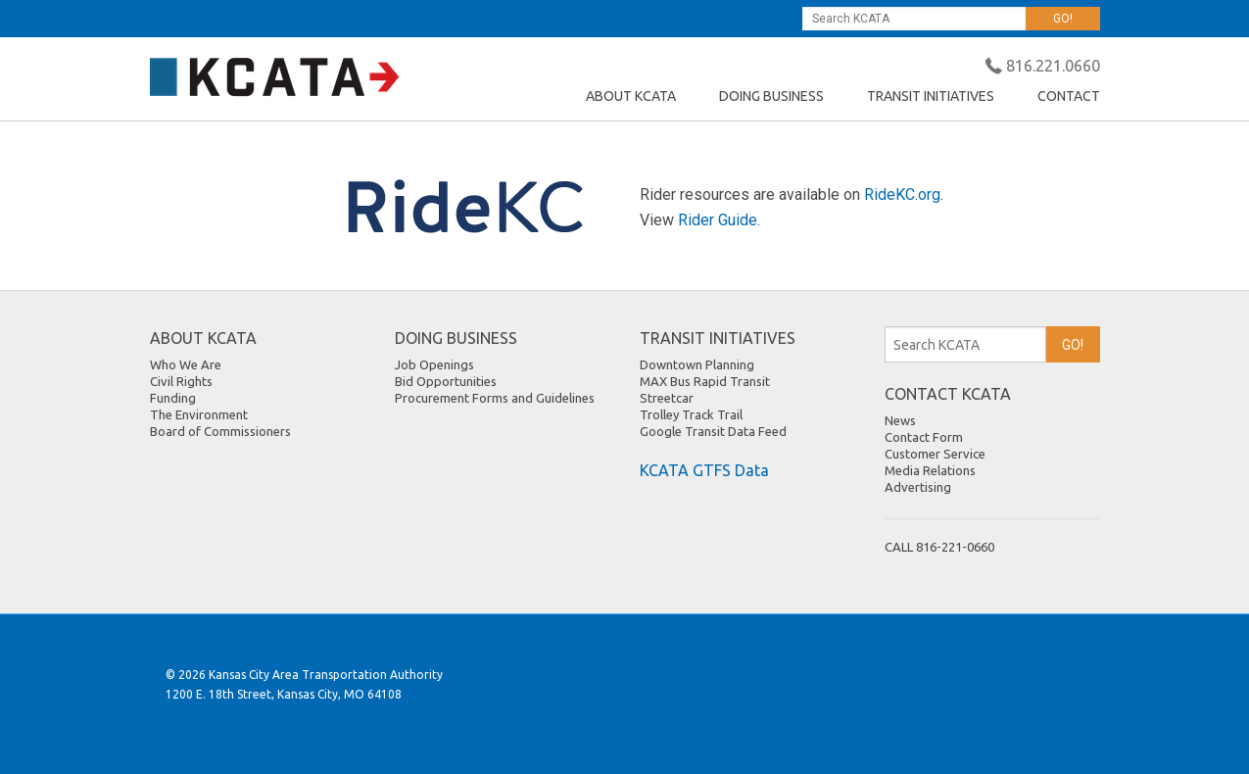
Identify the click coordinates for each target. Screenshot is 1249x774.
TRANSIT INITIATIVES (930, 96)
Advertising (918, 487)
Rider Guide (717, 220)
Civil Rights (181, 381)
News (900, 420)
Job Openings (434, 364)
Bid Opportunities (446, 381)
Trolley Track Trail (691, 414)
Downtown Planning (697, 364)
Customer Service (935, 453)
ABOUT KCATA (631, 96)
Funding (173, 398)
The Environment (199, 414)
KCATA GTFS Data (704, 470)
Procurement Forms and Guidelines (495, 398)
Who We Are (185, 364)
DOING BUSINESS (771, 96)
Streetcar (667, 398)
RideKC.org (902, 194)
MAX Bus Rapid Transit (705, 381)
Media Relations (930, 470)
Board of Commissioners (220, 431)
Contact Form (924, 437)
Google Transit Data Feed (713, 431)
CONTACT (1068, 96)
